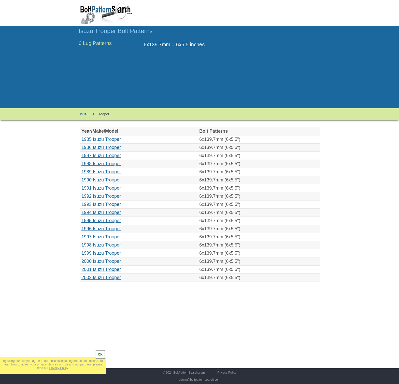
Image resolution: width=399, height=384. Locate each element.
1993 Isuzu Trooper (101, 204)
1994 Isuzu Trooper (101, 212)
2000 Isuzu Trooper (101, 261)
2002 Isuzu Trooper (101, 277)
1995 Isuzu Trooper (101, 220)
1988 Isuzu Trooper (101, 163)
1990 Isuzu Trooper (101, 179)
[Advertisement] (277, 69)
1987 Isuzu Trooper (101, 155)
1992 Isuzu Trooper (101, 196)
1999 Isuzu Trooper (101, 253)
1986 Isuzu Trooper (101, 147)
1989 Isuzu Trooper (101, 171)
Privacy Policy (226, 372)
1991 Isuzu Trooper (101, 188)
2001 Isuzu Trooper (101, 269)
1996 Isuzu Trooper (101, 228)
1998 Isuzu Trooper (101, 245)
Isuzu (84, 114)
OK (100, 354)
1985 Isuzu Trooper (101, 139)
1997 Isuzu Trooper (101, 236)
